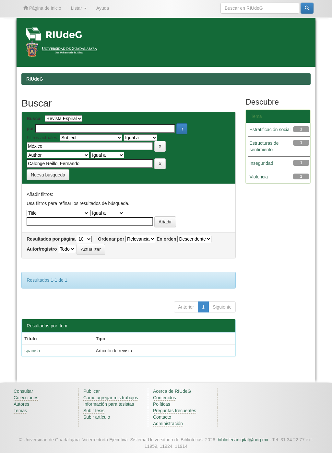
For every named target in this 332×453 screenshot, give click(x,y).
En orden (166, 239)
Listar (79, 8)
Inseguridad (261, 163)
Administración (168, 423)
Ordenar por (111, 239)
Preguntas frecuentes (174, 410)
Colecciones (26, 397)
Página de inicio (42, 8)
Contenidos (164, 397)
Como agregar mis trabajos (110, 397)
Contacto (162, 417)
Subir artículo (96, 417)
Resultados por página (51, 239)
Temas (20, 410)
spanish (32, 350)
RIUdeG (34, 79)
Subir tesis (93, 410)
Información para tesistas (108, 404)
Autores (21, 404)
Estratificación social (269, 129)
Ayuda (102, 8)
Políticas (161, 404)
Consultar (23, 391)
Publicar (91, 391)
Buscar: (35, 118)
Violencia (258, 176)
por (30, 128)
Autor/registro (42, 249)
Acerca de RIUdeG (172, 391)
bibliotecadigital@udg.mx (243, 439)
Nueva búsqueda (48, 174)
